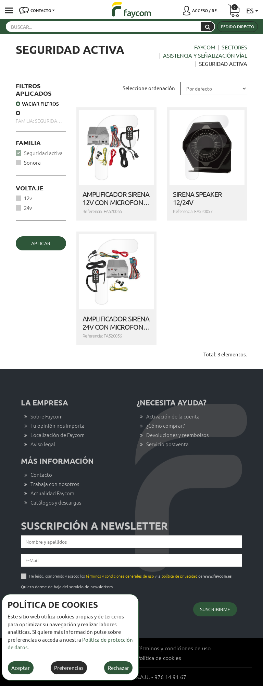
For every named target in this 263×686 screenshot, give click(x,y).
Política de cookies (159, 657)
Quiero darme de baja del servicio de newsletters (67, 586)
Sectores (234, 47)
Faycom (204, 47)
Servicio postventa (167, 444)
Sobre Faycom (46, 416)
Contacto (41, 474)
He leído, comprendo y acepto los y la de (130, 576)
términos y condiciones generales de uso (120, 576)
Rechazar (118, 667)
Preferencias (69, 667)
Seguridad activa (43, 152)
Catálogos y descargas (55, 502)
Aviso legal (42, 444)
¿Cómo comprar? (165, 425)
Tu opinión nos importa (57, 425)
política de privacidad (179, 576)
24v (28, 207)
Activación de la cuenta (173, 416)
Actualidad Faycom (52, 493)
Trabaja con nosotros (54, 483)
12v (28, 198)
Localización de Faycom (57, 434)
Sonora (32, 162)
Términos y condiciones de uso (174, 648)
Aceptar (20, 667)
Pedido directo (237, 26)
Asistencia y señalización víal (205, 55)
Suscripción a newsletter (94, 526)
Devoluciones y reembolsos (177, 434)
